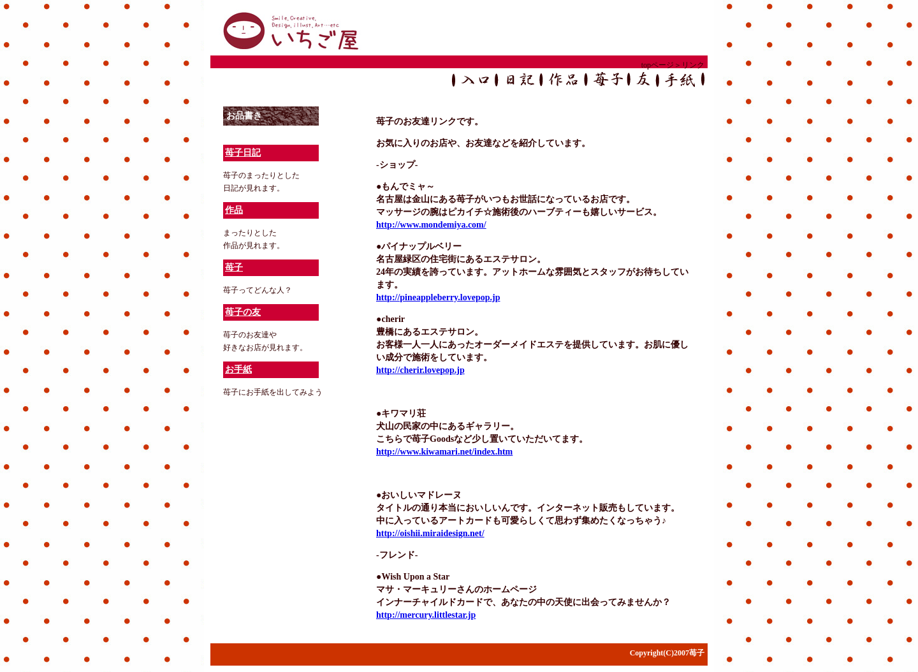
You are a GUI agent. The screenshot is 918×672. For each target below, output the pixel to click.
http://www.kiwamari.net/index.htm (444, 452)
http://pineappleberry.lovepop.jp (438, 297)
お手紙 (238, 369)
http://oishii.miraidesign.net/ (430, 533)
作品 (234, 210)
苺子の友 (243, 312)
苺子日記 (243, 152)
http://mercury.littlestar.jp (426, 615)
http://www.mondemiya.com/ (431, 225)
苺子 (234, 267)
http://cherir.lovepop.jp (420, 370)
